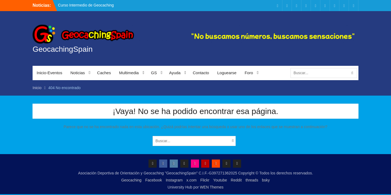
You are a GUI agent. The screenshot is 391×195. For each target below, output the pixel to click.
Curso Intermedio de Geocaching (86, 5)
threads (251, 180)
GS (154, 72)
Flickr (204, 180)
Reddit (236, 180)
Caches (104, 72)
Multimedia (129, 72)
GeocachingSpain (63, 49)
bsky (266, 180)
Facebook (153, 180)
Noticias (77, 72)
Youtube (220, 180)
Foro (249, 72)
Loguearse (227, 72)
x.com (192, 180)
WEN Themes (211, 187)
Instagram (174, 180)
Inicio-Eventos (49, 72)
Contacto (201, 72)
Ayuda (175, 72)
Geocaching (131, 180)
